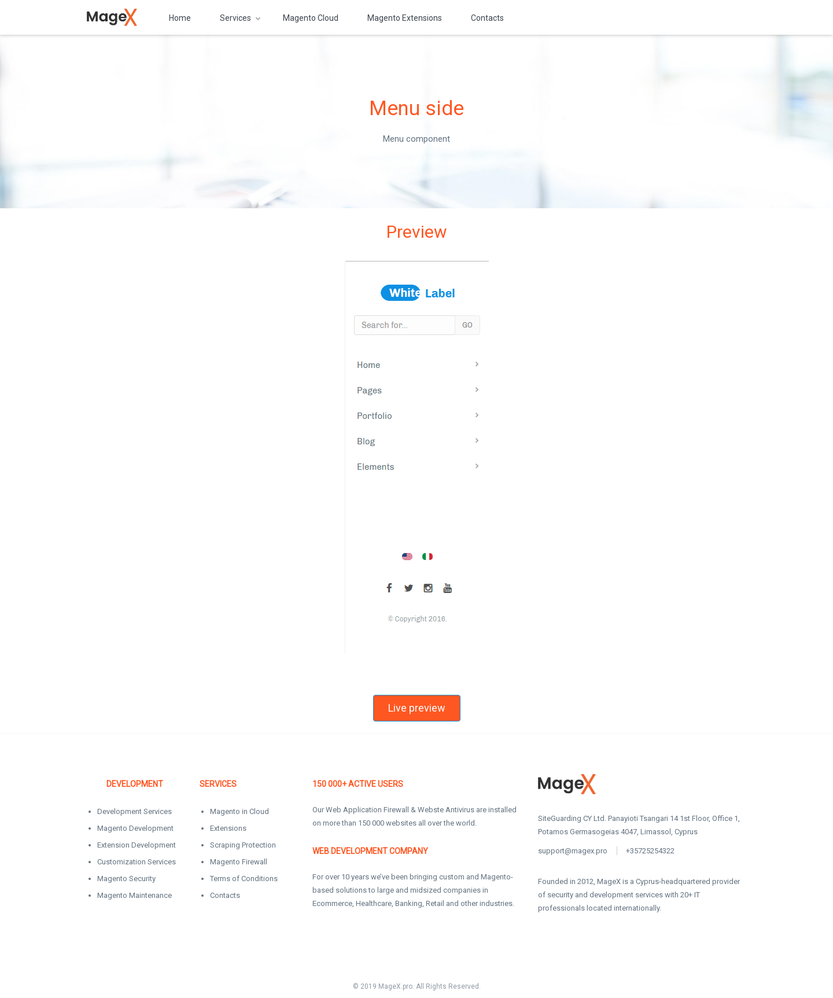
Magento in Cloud (239, 811)
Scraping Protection (243, 845)
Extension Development (136, 845)
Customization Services (136, 861)
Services (235, 18)
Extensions (228, 828)
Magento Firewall (238, 861)
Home (180, 18)
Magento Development (135, 828)
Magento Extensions (404, 18)
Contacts (487, 18)
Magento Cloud (310, 18)
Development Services (134, 811)
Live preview (416, 708)
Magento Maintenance (134, 895)
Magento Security (126, 878)
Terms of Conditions (244, 878)
